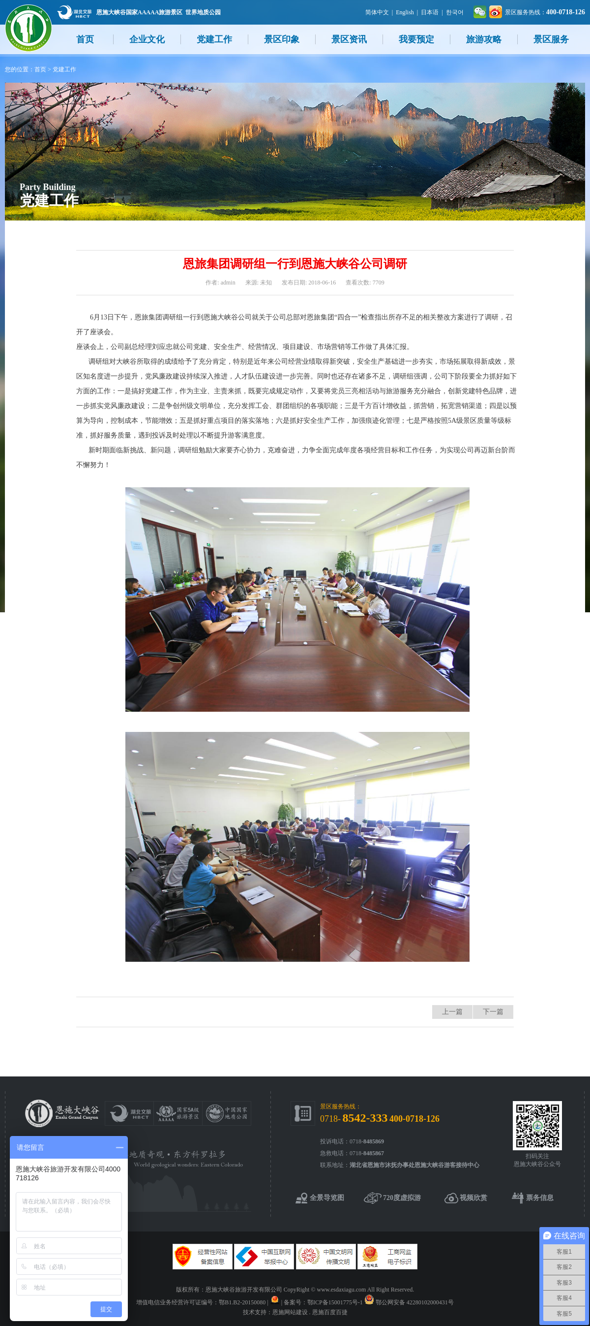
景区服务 (551, 39)
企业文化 (147, 39)
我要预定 (416, 39)
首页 (85, 39)
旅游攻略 (484, 39)
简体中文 (377, 12)
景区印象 (281, 39)
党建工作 (214, 39)
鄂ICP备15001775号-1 (335, 1302)
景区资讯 (349, 39)
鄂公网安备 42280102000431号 (415, 1302)
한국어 (455, 12)
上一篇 (452, 1011)
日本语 (430, 12)
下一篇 (493, 1011)
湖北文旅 (74, 12)
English (405, 12)
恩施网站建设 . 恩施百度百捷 (310, 1312)
